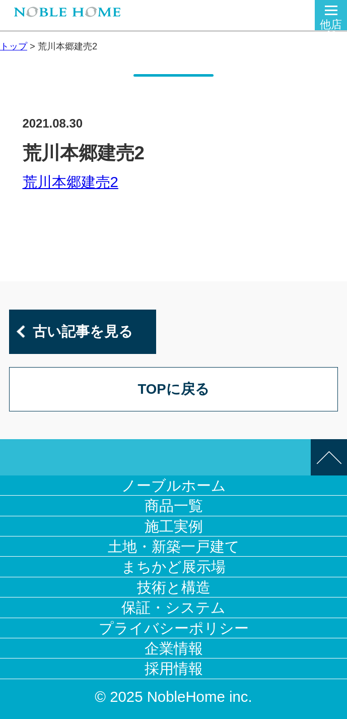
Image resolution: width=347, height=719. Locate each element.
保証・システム (173, 607)
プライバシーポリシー (174, 628)
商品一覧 (174, 505)
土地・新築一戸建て (174, 546)
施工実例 (174, 526)
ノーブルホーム (173, 485)
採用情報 (174, 668)
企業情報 (174, 648)
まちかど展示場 (173, 566)
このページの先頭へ (329, 457)
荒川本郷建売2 (70, 181)
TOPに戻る (173, 389)
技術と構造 (174, 587)
